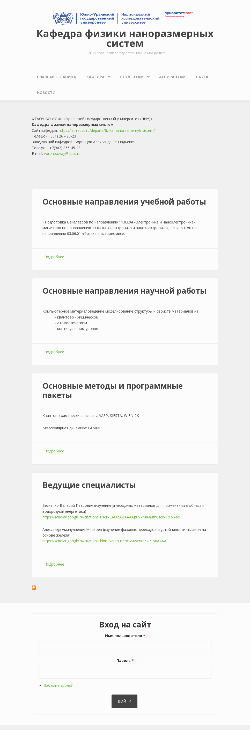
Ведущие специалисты (89, 485)
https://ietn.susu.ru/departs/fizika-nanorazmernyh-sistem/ (107, 130)
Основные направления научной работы (124, 290)
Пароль (125, 660)
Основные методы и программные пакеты (112, 390)
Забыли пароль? (58, 685)
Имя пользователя (125, 635)
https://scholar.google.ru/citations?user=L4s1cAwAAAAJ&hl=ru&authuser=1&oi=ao (111, 517)
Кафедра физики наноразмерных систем (125, 38)
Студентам (132, 76)
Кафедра (95, 76)
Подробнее (54, 256)
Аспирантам (172, 76)
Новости (46, 92)
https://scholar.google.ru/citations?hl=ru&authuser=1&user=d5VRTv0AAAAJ (104, 540)
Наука (202, 76)
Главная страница (56, 76)
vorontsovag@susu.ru (62, 153)
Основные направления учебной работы (124, 201)
